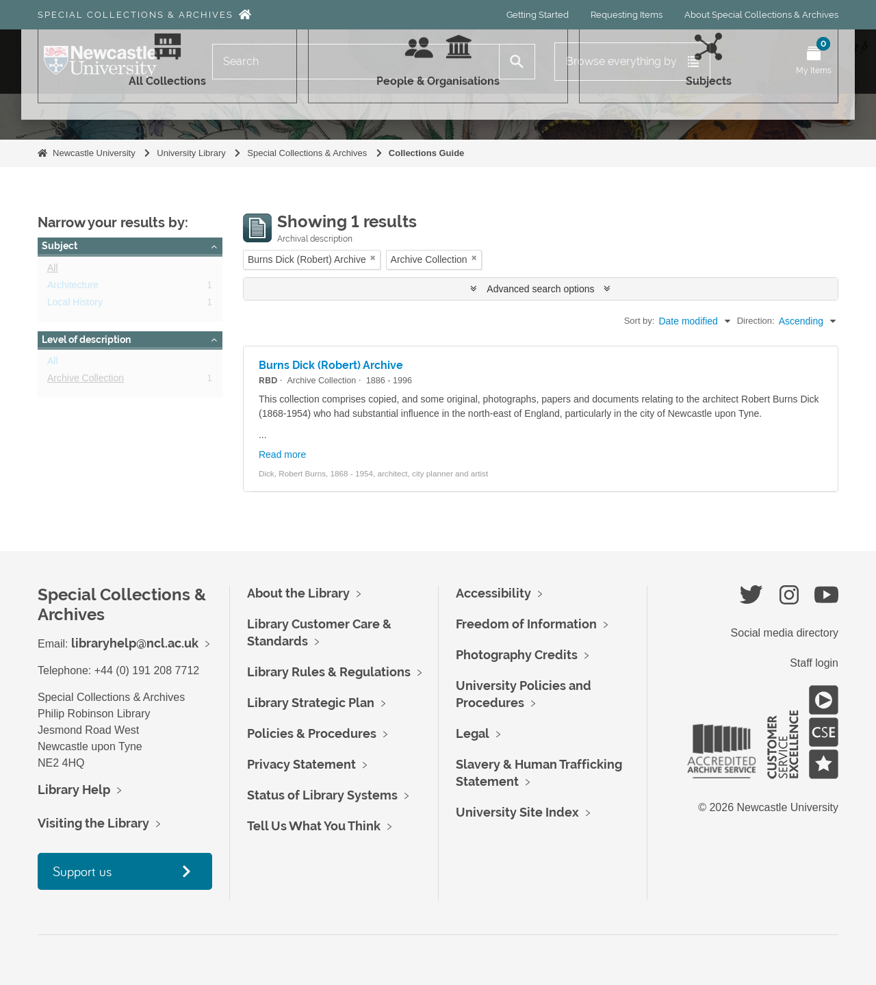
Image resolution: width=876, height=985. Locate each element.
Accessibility (493, 593)
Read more (282, 454)
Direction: (756, 321)
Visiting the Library (93, 823)
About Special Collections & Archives (761, 15)
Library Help (74, 789)
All (52, 270)
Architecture (73, 287)
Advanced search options (540, 288)
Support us (82, 871)
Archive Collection (85, 380)
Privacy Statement (301, 764)
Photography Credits (517, 655)
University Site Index (517, 812)
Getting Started (537, 15)
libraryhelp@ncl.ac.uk (134, 643)
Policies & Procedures (311, 733)
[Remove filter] (373, 258)
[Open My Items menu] (813, 62)
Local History (75, 304)
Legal (472, 733)
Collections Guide (427, 153)
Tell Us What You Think (314, 826)
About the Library (298, 593)
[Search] (356, 61)
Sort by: (639, 321)
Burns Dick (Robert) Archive (331, 365)
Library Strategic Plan (310, 702)
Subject (59, 245)
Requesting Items (626, 15)
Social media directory (784, 633)
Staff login (814, 663)
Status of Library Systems (322, 795)
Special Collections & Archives (135, 15)
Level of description (86, 339)
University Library (191, 153)
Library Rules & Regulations (329, 672)
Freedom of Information (526, 624)
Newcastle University (94, 153)
